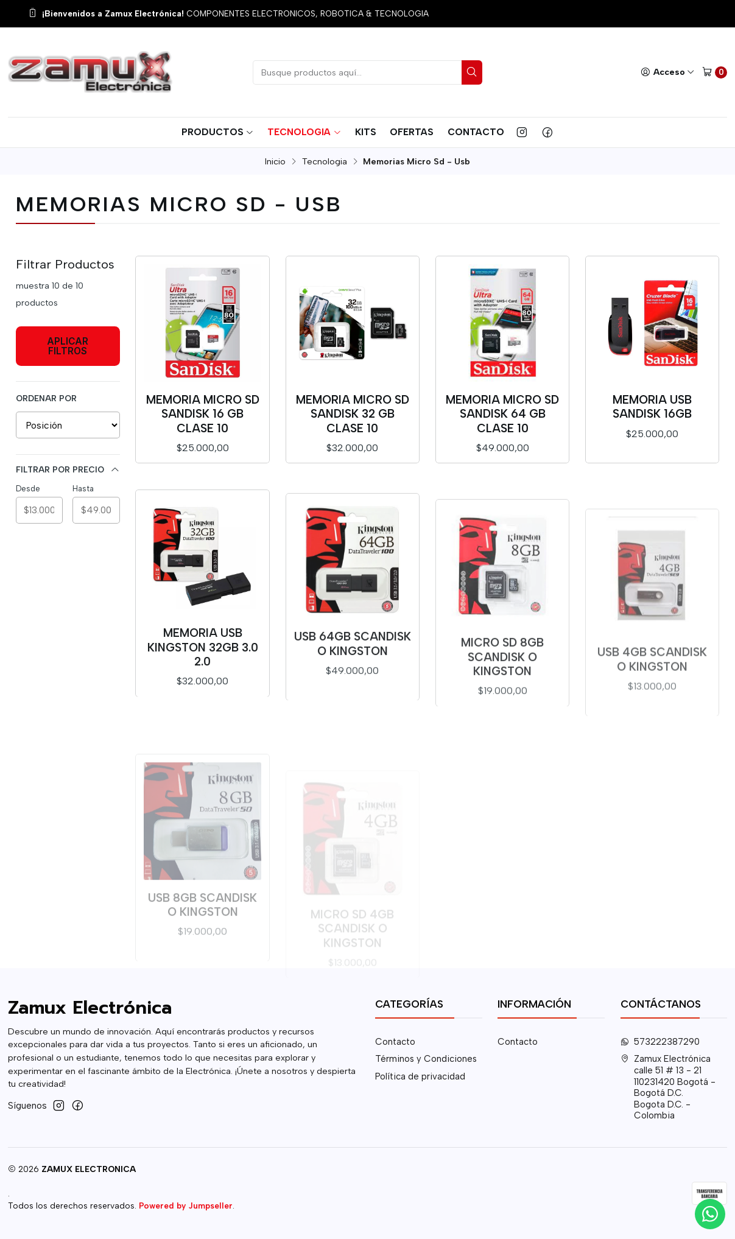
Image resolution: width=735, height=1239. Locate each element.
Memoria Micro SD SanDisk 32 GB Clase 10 (352, 414)
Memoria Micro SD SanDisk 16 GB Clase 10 (202, 414)
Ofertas (412, 132)
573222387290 (660, 1041)
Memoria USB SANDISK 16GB (652, 407)
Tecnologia (304, 132)
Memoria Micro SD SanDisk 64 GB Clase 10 (502, 414)
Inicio (275, 161)
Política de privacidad (420, 1076)
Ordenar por (46, 398)
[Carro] (714, 72)
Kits (365, 132)
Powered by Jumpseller (186, 1205)
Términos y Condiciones (426, 1058)
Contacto (476, 132)
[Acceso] (667, 72)
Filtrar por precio (68, 470)
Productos (217, 132)
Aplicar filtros (67, 345)
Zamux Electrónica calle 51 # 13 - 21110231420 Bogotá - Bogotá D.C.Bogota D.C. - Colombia (668, 1087)
